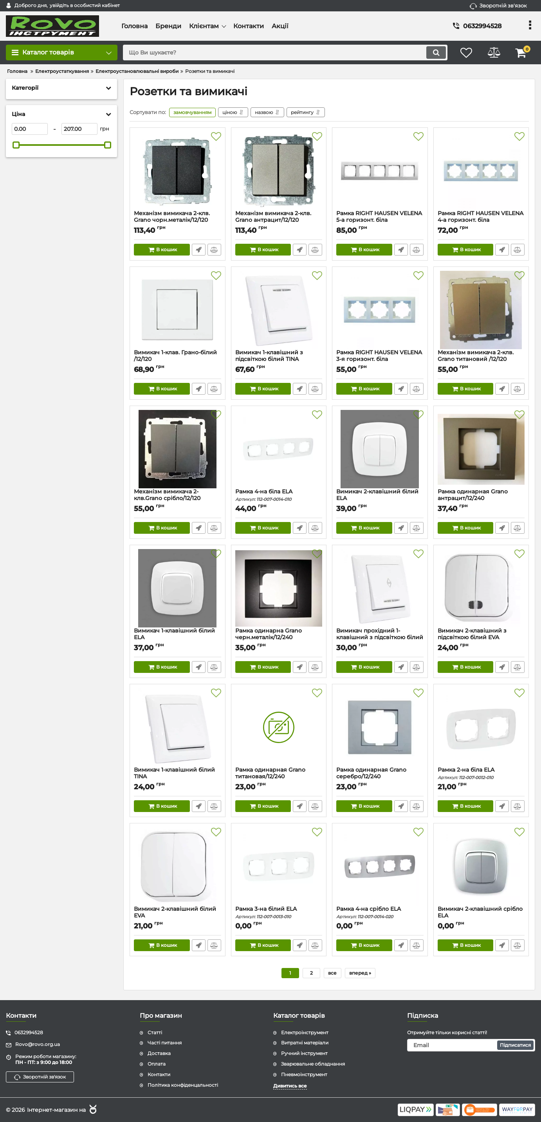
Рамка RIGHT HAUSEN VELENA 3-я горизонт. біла (380, 359)
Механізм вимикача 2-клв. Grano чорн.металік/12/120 (177, 220)
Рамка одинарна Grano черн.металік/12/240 (279, 637)
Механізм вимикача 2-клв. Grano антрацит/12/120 (279, 220)
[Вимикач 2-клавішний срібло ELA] (481, 866)
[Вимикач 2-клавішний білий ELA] (380, 449)
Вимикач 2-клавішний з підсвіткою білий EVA (481, 637)
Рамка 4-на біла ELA (279, 495)
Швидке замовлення (199, 250)
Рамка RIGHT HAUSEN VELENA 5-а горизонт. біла (380, 220)
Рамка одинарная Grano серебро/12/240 (380, 777)
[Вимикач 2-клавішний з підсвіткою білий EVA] (481, 588)
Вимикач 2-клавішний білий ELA (380, 498)
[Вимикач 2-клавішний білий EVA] (177, 866)
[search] (285, 52)
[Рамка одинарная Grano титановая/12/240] (279, 727)
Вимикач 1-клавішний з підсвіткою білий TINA (279, 359)
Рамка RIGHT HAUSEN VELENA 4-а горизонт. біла (481, 220)
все (332, 973)
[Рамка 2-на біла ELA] (481, 727)
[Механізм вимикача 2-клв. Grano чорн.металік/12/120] (177, 171)
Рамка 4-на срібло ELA (380, 912)
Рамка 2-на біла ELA (481, 773)
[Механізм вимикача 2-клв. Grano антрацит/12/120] (279, 171)
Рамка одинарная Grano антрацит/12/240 (481, 498)
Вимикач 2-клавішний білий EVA (177, 916)
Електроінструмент (304, 1032)
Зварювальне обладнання (313, 1064)
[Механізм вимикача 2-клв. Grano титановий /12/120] (481, 310)
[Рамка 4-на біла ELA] (279, 449)
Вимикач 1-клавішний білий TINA (177, 777)
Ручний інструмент (304, 1053)
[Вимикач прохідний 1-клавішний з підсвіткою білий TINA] (380, 588)
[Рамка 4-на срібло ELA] (380, 866)
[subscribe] (471, 1045)
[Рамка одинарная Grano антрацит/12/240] (481, 449)
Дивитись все (290, 1086)
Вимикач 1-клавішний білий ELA (177, 637)
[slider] (16, 145)
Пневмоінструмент (304, 1074)
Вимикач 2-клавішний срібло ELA (481, 916)
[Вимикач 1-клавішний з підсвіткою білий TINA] (279, 310)
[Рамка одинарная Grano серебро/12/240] (380, 727)
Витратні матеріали (304, 1043)
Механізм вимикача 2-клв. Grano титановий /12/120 (481, 359)
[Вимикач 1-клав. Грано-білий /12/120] (177, 310)
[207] (79, 129)
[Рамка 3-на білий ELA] (279, 866)
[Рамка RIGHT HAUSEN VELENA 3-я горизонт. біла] (380, 310)
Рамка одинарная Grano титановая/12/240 (279, 777)
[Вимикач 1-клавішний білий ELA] (177, 588)
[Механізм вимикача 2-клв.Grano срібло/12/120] (177, 449)
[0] (30, 129)
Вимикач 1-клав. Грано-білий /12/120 (177, 359)
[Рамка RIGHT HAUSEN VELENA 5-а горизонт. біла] (380, 171)
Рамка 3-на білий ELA (279, 912)
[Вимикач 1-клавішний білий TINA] (177, 727)
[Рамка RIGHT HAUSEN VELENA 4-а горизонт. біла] (481, 171)
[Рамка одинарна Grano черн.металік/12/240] (279, 588)
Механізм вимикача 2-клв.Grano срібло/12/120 (177, 498)
